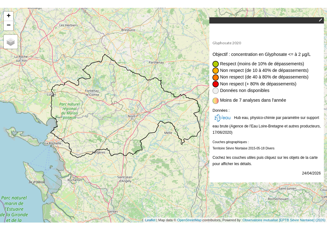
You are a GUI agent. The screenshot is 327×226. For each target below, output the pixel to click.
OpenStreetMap (189, 220)
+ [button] (9, 16)
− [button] (9, 25)
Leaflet (150, 220)
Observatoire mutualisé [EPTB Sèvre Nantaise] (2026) (284, 220)
